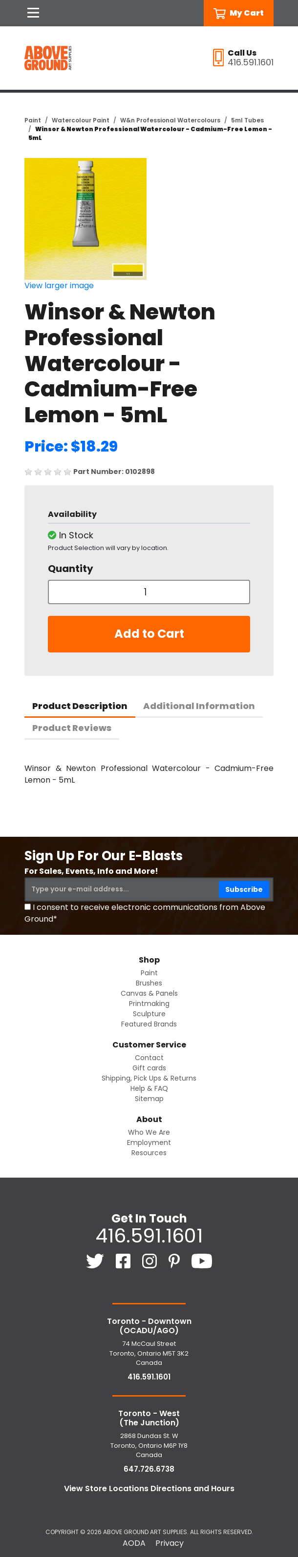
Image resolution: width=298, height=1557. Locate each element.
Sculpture (149, 1014)
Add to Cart (149, 634)
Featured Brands (149, 1024)
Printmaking (149, 1003)
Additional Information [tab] (199, 706)
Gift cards (149, 1068)
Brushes (149, 983)
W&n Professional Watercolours (170, 120)
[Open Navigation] (33, 13)
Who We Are (149, 1132)
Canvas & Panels (149, 993)
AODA (134, 1543)
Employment (149, 1142)
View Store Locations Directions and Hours (149, 1488)
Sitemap (149, 1099)
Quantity (70, 568)
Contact (149, 1058)
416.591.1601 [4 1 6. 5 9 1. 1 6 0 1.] (149, 1235)
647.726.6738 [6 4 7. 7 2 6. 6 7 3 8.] (149, 1469)
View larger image (59, 285)
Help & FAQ (149, 1088)
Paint (32, 120)
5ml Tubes (247, 120)
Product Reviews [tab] (71, 728)
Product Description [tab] (80, 706)
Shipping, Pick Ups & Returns (149, 1078)
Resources (149, 1153)
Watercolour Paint (80, 120)
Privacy (169, 1543)
